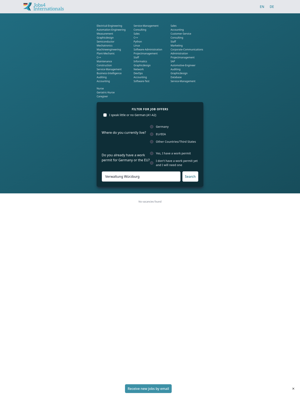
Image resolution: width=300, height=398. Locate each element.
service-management (109, 69)
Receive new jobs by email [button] (148, 388)
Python (138, 41)
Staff (136, 57)
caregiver (102, 96)
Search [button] (190, 176)
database (176, 77)
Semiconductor (105, 41)
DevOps (138, 73)
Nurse (100, 88)
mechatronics (104, 45)
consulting (140, 29)
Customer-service (181, 33)
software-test (141, 81)
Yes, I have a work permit (173, 153)
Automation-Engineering (111, 29)
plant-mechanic (106, 53)
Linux (137, 45)
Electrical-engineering (109, 26)
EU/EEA (161, 134)
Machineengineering (109, 49)
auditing (102, 77)
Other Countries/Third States (176, 142)
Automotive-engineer (183, 65)
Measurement (105, 33)
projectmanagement (146, 53)
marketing (177, 45)
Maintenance (104, 61)
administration (179, 53)
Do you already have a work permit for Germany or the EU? (126, 157)
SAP (173, 61)
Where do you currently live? (124, 132)
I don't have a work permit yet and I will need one (177, 163)
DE (272, 6)
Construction (104, 65)
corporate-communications (187, 49)
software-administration (148, 49)
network (139, 69)
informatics (140, 61)
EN (262, 6)
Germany (162, 127)
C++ (99, 57)
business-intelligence (109, 73)
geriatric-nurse (106, 92)
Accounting (103, 81)
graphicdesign (105, 37)
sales (137, 33)
